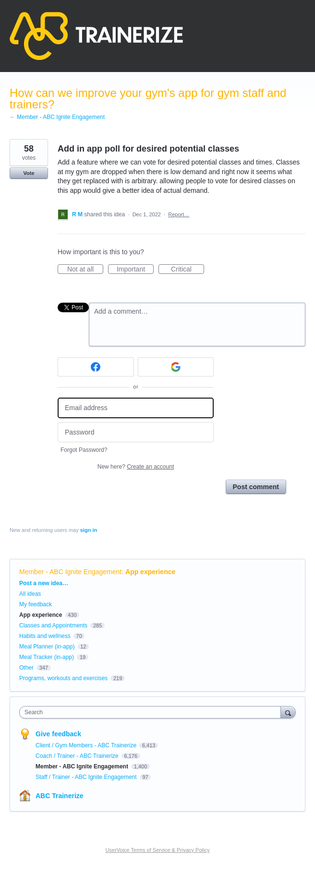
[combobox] (152, 712)
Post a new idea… (43, 583)
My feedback (35, 604)
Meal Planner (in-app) (46, 646)
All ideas (30, 593)
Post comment (256, 487)
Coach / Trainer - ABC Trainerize (78, 756)
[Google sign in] (176, 367)
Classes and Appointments (53, 625)
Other (26, 667)
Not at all (85, 269)
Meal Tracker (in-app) (46, 657)
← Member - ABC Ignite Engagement (57, 117)
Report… (178, 214)
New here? (135, 466)
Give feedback (58, 734)
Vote (28, 173)
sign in (88, 530)
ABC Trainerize (60, 796)
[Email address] (136, 408)
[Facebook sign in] (96, 367)
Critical (187, 269)
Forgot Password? (84, 450)
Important (135, 269)
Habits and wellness (45, 636)
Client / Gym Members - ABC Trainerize (87, 745)
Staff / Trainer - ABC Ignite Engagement (87, 777)
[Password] (136, 432)
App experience (150, 572)
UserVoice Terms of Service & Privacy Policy (158, 850)
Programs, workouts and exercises (63, 678)
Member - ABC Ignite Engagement (70, 572)
